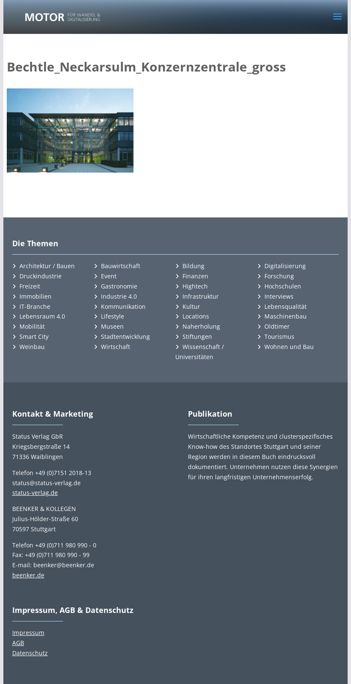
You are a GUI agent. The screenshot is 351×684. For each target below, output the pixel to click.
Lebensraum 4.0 (42, 316)
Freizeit (29, 286)
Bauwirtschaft (120, 266)
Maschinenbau (285, 316)
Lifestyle (112, 316)
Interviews (279, 296)
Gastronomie (119, 286)
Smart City (34, 336)
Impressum (28, 633)
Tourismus (279, 336)
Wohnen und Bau (289, 347)
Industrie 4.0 (119, 296)
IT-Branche (34, 306)
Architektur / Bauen (47, 266)
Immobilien (35, 296)
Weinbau (32, 347)
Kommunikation (123, 306)
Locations (195, 316)
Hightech (195, 286)
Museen (112, 326)
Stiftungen (197, 336)
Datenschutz (30, 653)
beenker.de (28, 575)
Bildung (193, 266)
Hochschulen (282, 286)
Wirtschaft (115, 347)
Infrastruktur (200, 296)
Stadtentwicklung (125, 336)
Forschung (279, 276)
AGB (18, 643)
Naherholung (201, 326)
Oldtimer (277, 326)
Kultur (191, 306)
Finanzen (195, 276)
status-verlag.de (35, 493)
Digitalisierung (285, 266)
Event (109, 276)
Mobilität (32, 326)
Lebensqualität (285, 306)
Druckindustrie (40, 276)
